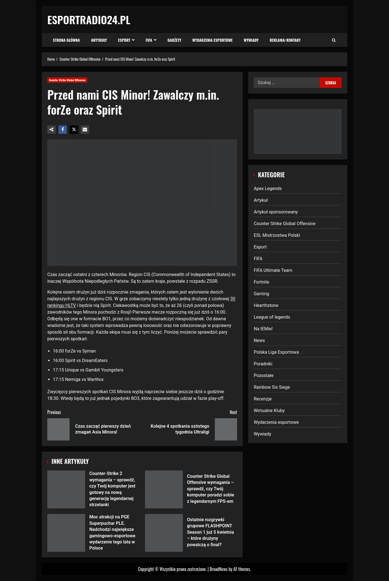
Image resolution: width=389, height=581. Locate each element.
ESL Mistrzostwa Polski (277, 235)
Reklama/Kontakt (285, 40)
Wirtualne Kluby (269, 410)
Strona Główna (66, 40)
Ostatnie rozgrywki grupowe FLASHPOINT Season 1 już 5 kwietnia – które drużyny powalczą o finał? (164, 533)
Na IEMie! (263, 328)
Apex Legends (268, 188)
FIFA (149, 40)
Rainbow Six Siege (272, 387)
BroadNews (218, 569)
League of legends (272, 317)
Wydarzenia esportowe (212, 40)
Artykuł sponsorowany (276, 212)
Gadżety (174, 40)
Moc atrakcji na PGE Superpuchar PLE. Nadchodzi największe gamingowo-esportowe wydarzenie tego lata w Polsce (66, 533)
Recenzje (263, 399)
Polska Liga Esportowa (276, 352)
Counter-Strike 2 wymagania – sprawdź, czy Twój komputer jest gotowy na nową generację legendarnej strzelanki (66, 489)
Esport (124, 40)
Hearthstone (266, 305)
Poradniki (263, 363)
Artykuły (99, 40)
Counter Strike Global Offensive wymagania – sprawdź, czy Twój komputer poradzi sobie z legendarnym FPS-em (164, 489)
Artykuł (261, 200)
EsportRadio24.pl (89, 19)
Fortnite (261, 282)
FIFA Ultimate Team (273, 270)
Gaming (261, 293)
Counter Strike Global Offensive (67, 80)
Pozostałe (264, 375)
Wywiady (251, 40)
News (259, 340)
